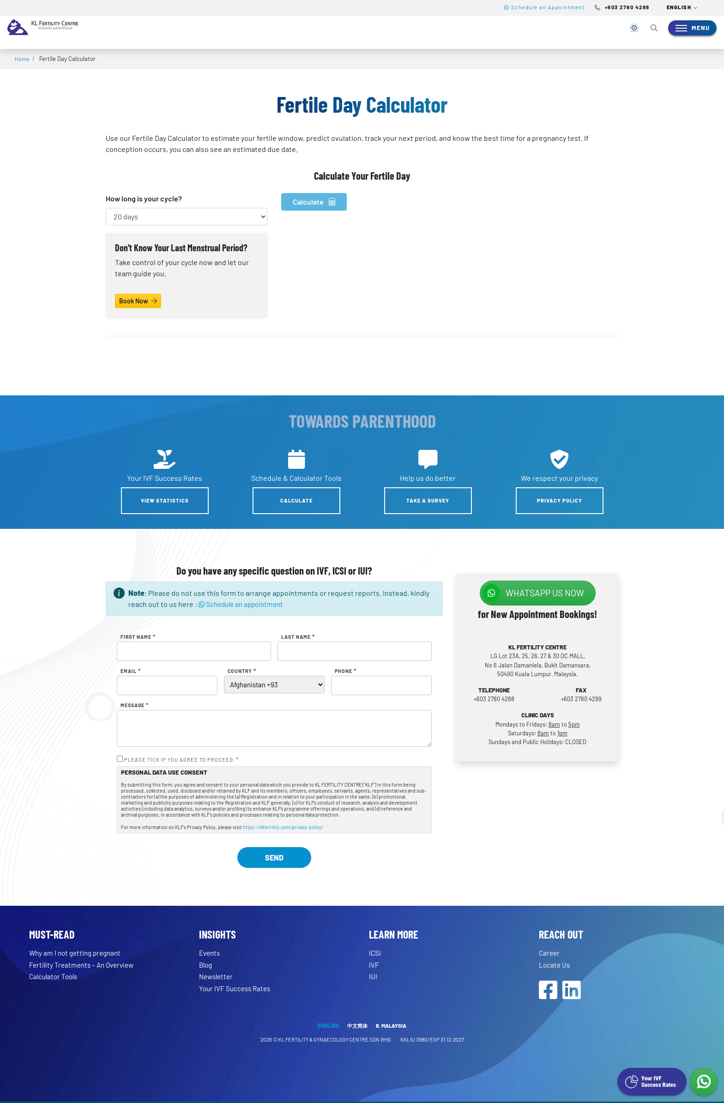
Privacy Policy (559, 500)
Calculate (314, 201)
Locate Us (555, 964)
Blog (206, 964)
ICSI (375, 952)
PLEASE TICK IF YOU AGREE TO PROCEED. (181, 759)
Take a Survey (427, 500)
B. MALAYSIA (392, 1027)
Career (550, 952)
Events (210, 952)
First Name (138, 637)
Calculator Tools (55, 976)
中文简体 (357, 1027)
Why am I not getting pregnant (78, 952)
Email (131, 671)
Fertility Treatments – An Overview (84, 964)
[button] (682, 8)
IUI (373, 976)
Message (135, 705)
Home (22, 58)
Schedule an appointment (244, 604)
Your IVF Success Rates (236, 988)
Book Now (138, 301)
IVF (374, 964)
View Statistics (165, 500)
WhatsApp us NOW (533, 593)
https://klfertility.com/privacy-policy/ (283, 827)
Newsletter (217, 976)
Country (242, 671)
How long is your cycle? (144, 198)
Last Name (298, 637)
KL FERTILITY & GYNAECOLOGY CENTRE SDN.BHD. (335, 1040)
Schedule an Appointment (544, 7)
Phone (345, 671)
